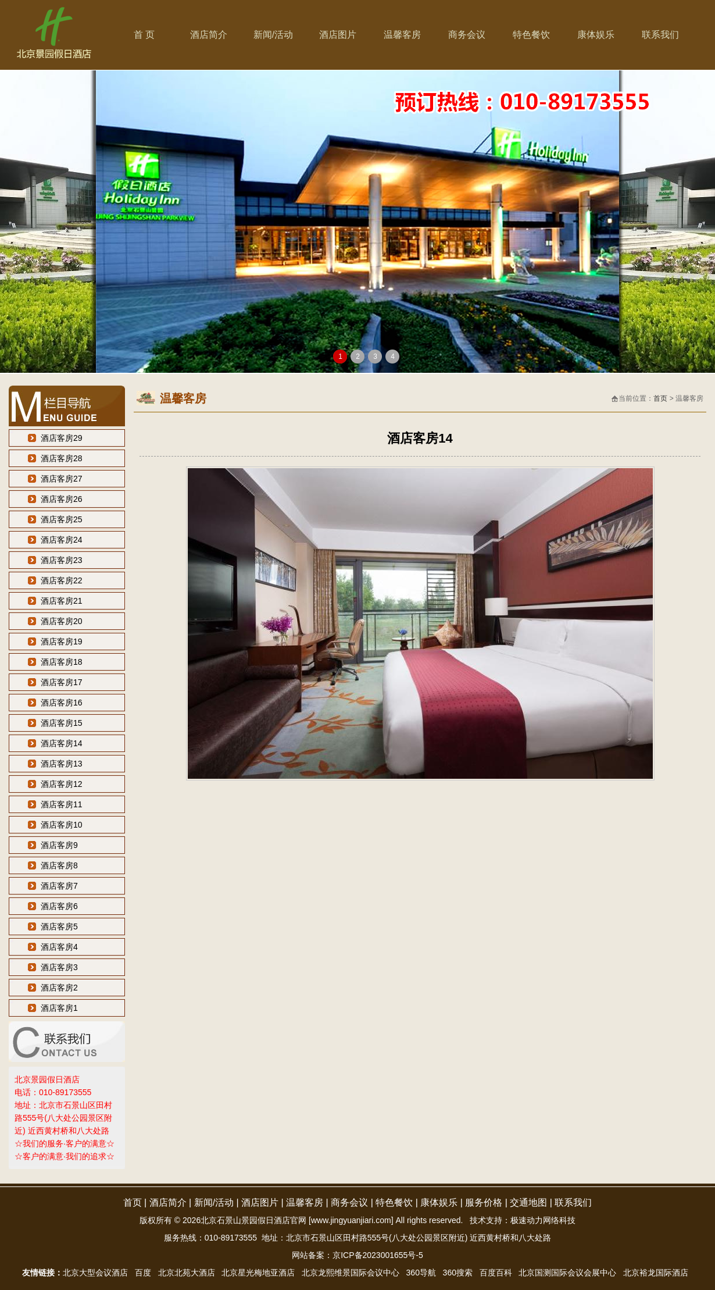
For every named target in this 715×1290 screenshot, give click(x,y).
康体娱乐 (595, 35)
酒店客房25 (62, 519)
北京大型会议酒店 (95, 1272)
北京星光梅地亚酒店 (258, 1272)
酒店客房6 (59, 906)
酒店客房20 (62, 621)
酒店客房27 (62, 478)
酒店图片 (337, 35)
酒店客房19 (62, 641)
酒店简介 (208, 35)
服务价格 (483, 1202)
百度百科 (496, 1272)
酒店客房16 (62, 702)
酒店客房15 (62, 723)
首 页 (144, 35)
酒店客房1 (59, 1008)
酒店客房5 (59, 926)
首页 (660, 398)
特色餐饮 (531, 35)
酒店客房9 (59, 845)
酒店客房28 (62, 458)
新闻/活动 (273, 35)
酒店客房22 (62, 580)
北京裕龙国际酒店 (655, 1272)
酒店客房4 (59, 947)
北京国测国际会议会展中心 (567, 1272)
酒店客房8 (59, 865)
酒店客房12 (62, 784)
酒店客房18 (62, 662)
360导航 (421, 1272)
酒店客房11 (62, 804)
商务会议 (466, 35)
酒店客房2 (59, 987)
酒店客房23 (62, 560)
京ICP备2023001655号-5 (378, 1255)
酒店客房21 (62, 600)
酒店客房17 (62, 682)
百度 (143, 1272)
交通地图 (528, 1202)
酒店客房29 (62, 438)
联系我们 (660, 35)
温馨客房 (402, 35)
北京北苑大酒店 (186, 1272)
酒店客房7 (59, 885)
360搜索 (458, 1272)
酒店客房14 (62, 743)
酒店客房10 (62, 824)
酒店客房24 (62, 539)
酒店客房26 (62, 499)
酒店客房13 (62, 763)
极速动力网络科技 (542, 1220)
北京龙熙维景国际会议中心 (350, 1272)
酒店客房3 (59, 967)
